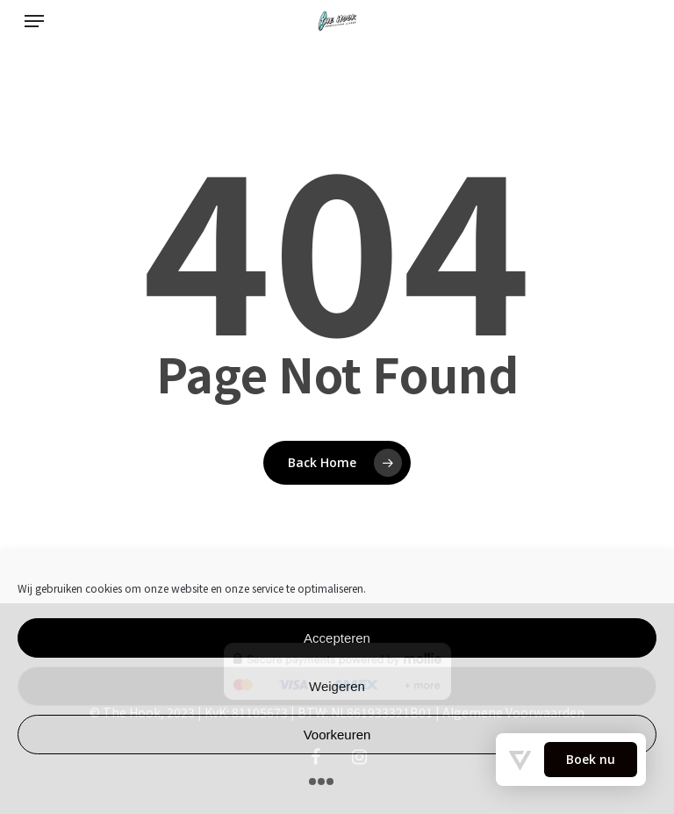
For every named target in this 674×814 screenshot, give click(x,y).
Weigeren (337, 686)
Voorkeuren (337, 734)
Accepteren (337, 637)
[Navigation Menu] (34, 21)
